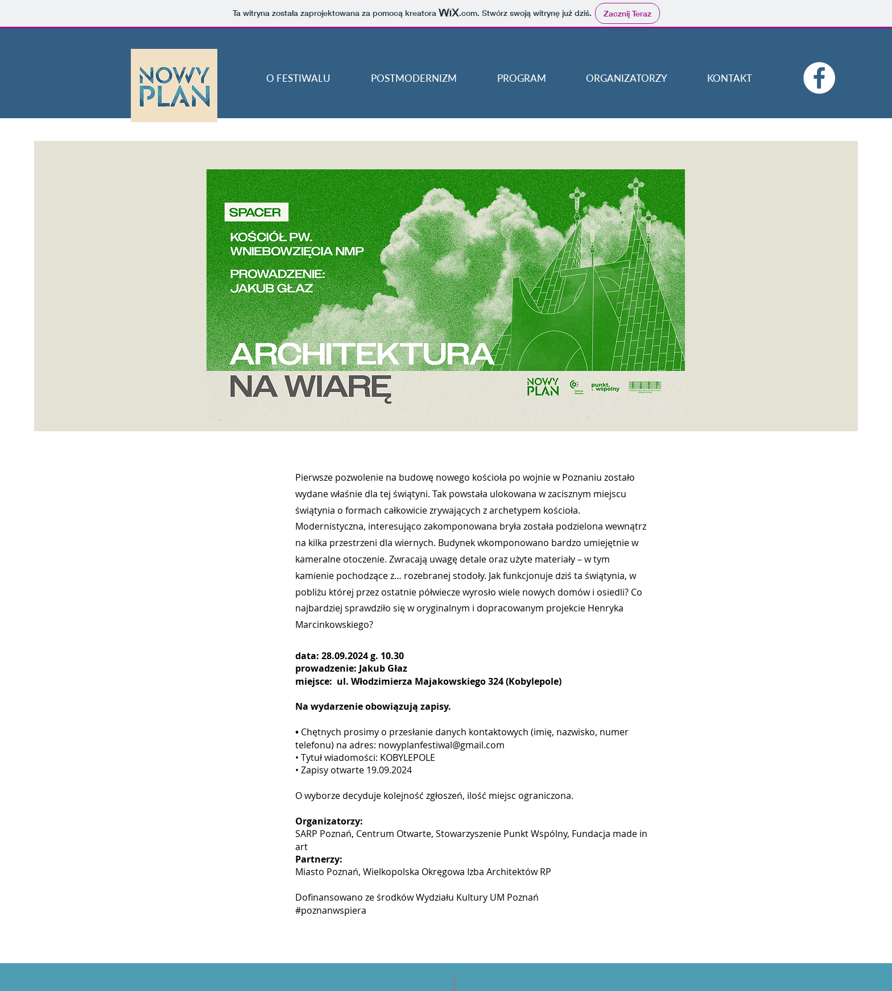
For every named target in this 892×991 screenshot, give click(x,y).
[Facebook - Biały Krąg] (819, 78)
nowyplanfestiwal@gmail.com (441, 745)
